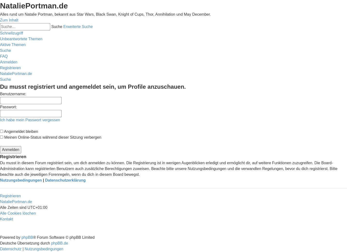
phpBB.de (59, 243)
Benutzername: (13, 94)
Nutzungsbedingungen (21, 180)
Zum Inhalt (9, 20)
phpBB (27, 237)
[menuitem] (21, 39)
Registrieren (10, 196)
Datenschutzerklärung (65, 180)
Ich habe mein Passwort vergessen (30, 120)
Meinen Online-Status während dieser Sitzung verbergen (50, 137)
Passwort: (8, 107)
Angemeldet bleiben (19, 131)
